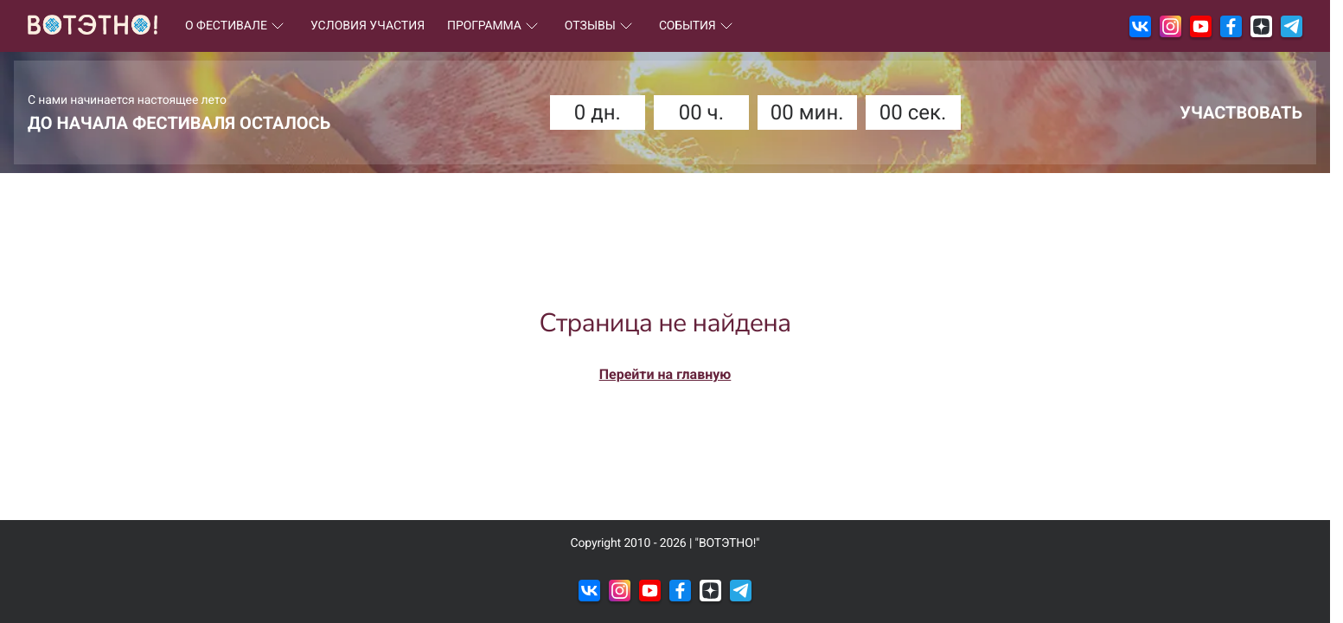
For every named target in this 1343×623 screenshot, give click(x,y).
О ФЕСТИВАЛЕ (236, 26)
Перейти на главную (665, 374)
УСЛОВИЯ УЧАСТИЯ (367, 26)
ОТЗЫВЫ (600, 26)
